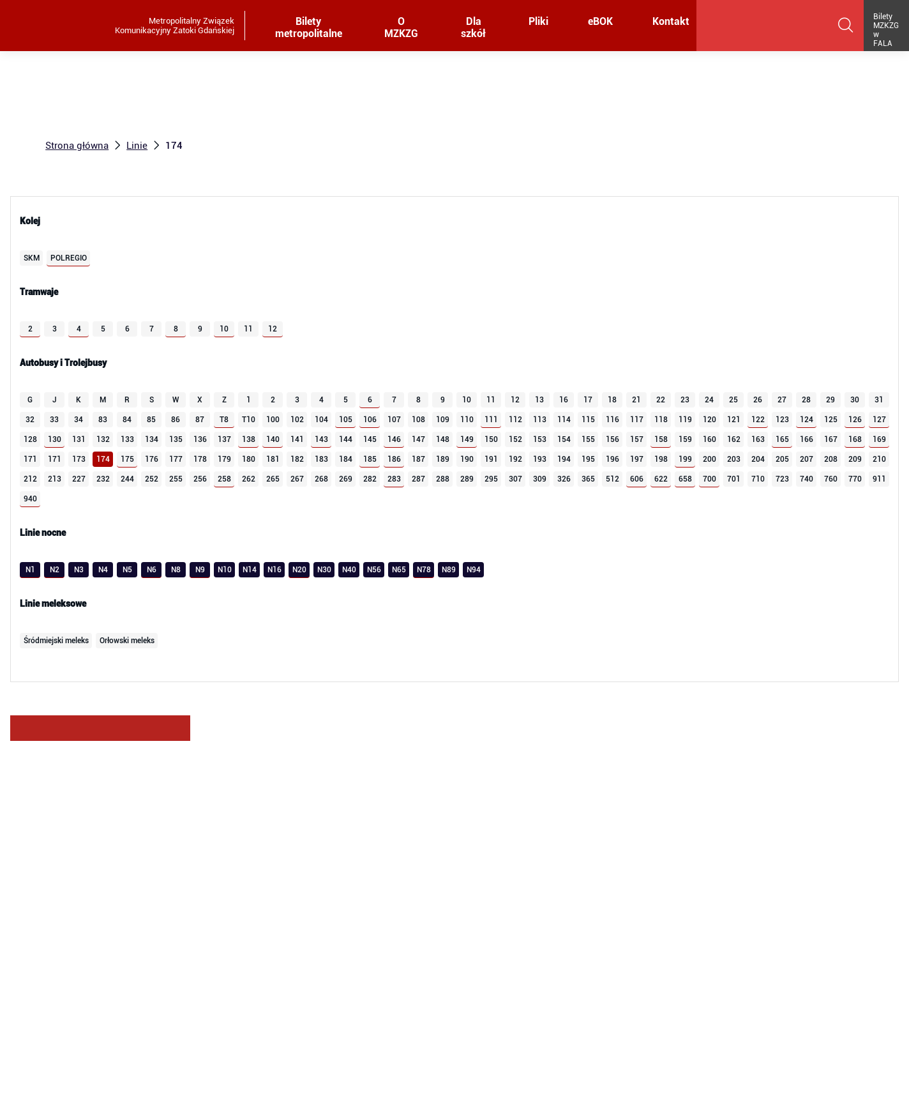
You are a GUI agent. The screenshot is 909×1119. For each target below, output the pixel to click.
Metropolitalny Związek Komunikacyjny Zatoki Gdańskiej (174, 25)
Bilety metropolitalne (309, 28)
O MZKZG (403, 28)
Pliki (541, 22)
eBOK (602, 22)
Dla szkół (476, 28)
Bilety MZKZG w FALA (886, 30)
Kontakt (670, 22)
